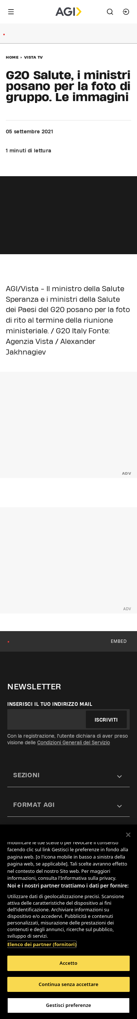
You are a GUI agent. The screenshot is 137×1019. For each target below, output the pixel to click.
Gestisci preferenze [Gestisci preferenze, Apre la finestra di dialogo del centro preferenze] (68, 1005)
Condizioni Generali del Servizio (73, 742)
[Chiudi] (128, 835)
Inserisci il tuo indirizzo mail (49, 704)
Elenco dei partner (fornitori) (41, 944)
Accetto (68, 963)
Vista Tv (33, 57)
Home (12, 57)
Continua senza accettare (68, 984)
